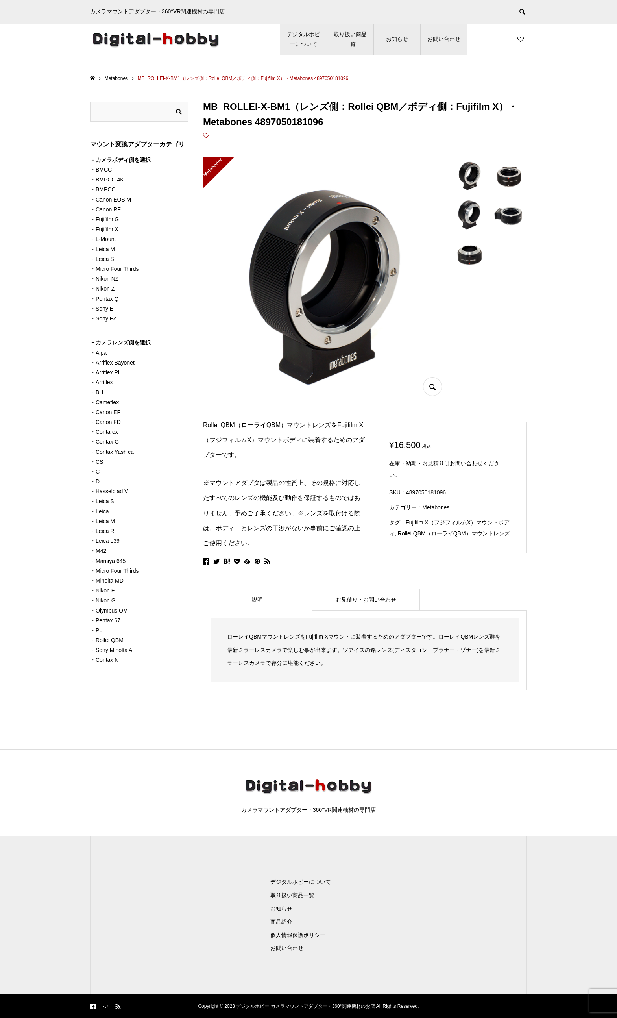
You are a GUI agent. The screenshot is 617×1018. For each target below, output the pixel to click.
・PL (96, 630)
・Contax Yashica (112, 452)
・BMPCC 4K (107, 179)
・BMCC (101, 170)
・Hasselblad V (109, 491)
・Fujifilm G (104, 219)
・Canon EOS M (110, 199)
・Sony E (101, 308)
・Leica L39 (105, 541)
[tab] (257, 600)
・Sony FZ (103, 318)
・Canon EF (105, 412)
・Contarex (104, 432)
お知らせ (397, 39)
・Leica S (102, 259)
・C (95, 471)
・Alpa (98, 353)
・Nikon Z (102, 288)
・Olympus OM (109, 610)
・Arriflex (101, 382)
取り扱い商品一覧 (350, 39)
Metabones (435, 507)
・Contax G (104, 442)
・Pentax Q (104, 299)
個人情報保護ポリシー (297, 935)
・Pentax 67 (105, 620)
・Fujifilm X (104, 229)
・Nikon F (102, 590)
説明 (257, 599)
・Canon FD (105, 422)
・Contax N (104, 660)
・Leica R (102, 531)
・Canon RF (105, 209)
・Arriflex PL (105, 372)
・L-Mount (103, 239)
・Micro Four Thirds (114, 269)
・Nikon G (103, 600)
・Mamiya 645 (108, 561)
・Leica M (102, 249)
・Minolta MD (107, 580)
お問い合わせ (443, 39)
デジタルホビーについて (303, 39)
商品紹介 (281, 921)
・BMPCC (103, 189)
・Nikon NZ (104, 279)
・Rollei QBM (107, 640)
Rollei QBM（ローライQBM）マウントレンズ (454, 533)
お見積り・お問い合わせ (366, 599)
